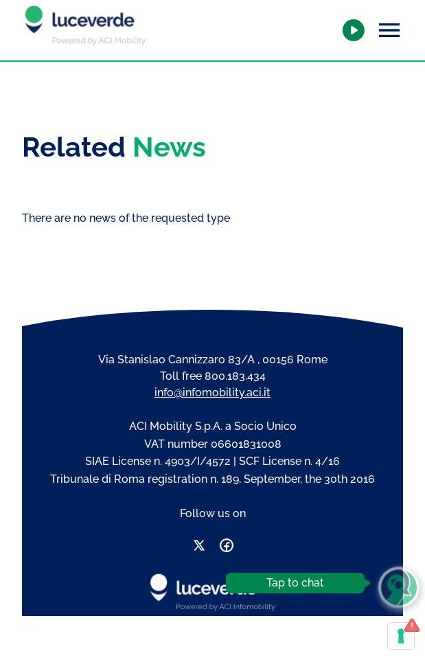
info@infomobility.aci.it (212, 392)
